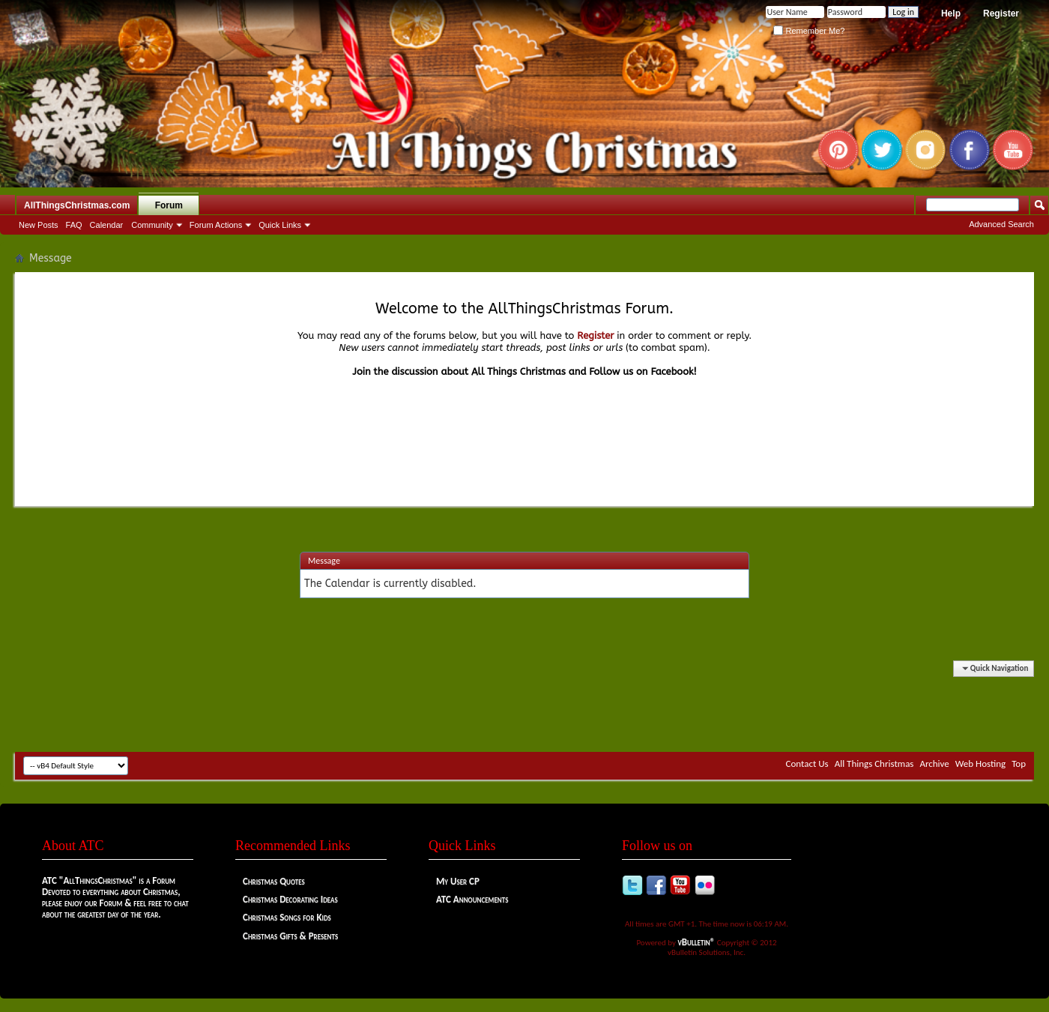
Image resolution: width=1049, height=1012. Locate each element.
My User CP (458, 881)
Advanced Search (1001, 224)
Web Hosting (980, 763)
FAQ (74, 224)
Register (1001, 13)
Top (1019, 763)
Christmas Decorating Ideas (290, 899)
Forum (169, 205)
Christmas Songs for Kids (287, 917)
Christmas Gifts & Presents (290, 936)
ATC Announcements (472, 899)
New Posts (38, 224)
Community (152, 224)
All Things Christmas (874, 763)
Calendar (107, 224)
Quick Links (280, 224)
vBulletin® (697, 942)
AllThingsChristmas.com (77, 205)
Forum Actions (216, 224)
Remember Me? (808, 30)
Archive (934, 763)
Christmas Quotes (274, 881)
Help (951, 13)
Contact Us (807, 763)
